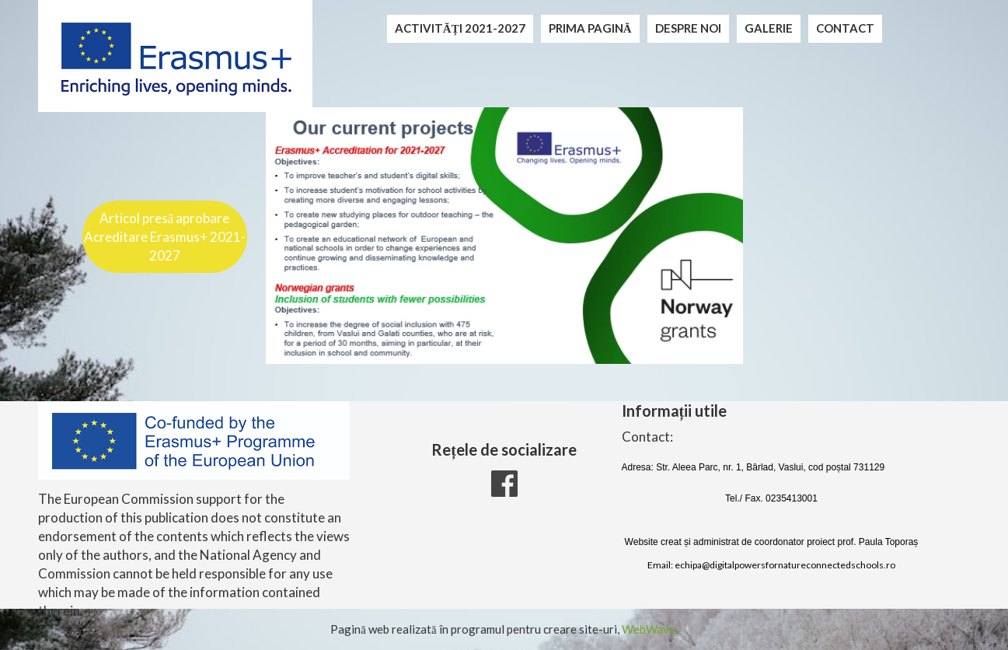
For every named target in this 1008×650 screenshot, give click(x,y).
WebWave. (650, 629)
